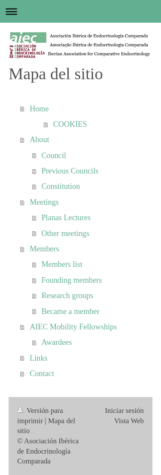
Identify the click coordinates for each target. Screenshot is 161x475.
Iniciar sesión (124, 410)
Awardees (56, 342)
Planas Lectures (66, 217)
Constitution (60, 186)
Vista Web (129, 421)
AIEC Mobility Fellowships (73, 327)
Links (38, 358)
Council (53, 155)
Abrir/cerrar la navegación (80, 11)
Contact (42, 373)
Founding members (71, 280)
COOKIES (70, 124)
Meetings (44, 202)
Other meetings (65, 233)
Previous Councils (69, 171)
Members (44, 249)
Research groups (67, 295)
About (39, 139)
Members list (61, 264)
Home (39, 109)
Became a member (70, 311)
